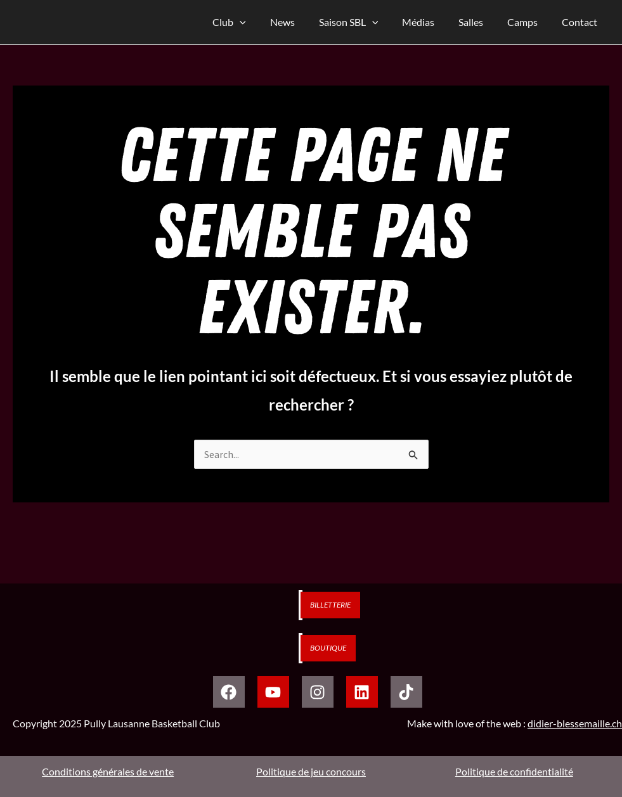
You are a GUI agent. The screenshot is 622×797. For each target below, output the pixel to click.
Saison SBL (365, 22)
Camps (528, 22)
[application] (264, 22)
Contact (581, 22)
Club (254, 22)
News (302, 22)
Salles (480, 22)
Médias (431, 22)
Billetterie (330, 604)
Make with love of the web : (514, 723)
